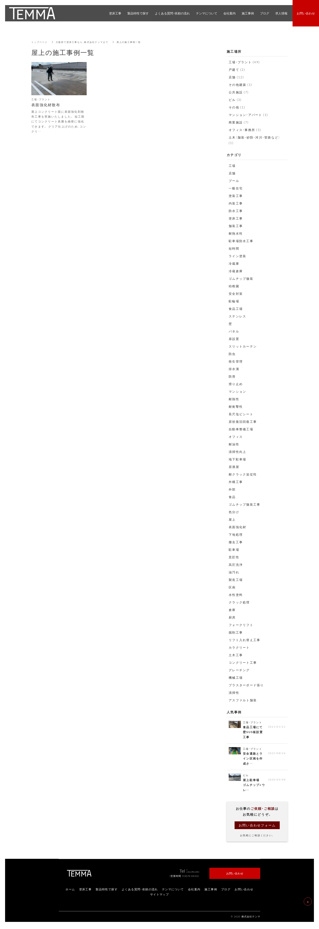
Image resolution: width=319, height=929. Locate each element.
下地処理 (236, 534)
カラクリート (239, 647)
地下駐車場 (237, 459)
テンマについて (173, 891)
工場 (232, 165)
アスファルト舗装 (243, 700)
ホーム (70, 891)
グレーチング (239, 670)
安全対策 (236, 293)
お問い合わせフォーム (257, 827)
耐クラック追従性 (243, 474)
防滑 (232, 376)
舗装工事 (236, 226)
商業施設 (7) (239, 122)
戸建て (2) (237, 69)
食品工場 (236, 308)
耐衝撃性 (236, 406)
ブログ (226, 891)
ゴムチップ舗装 (241, 278)
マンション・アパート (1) (248, 115)
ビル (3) (235, 99)
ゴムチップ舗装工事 (244, 504)
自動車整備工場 (241, 429)
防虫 (232, 354)
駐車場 (234, 549)
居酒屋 (234, 466)
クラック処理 (239, 602)
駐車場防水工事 (241, 241)
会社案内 (194, 891)
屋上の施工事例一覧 (135, 42)
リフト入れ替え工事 (244, 640)
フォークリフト (241, 625)
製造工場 (236, 579)
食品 (232, 497)
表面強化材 (237, 527)
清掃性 (234, 692)
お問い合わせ (244, 891)
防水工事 (236, 211)
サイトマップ (159, 896)
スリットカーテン (243, 346)
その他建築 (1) (240, 84)
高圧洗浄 (236, 564)
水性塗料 (236, 594)
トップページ (40, 42)
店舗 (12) (236, 77)
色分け (234, 512)
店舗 (232, 173)
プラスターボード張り (246, 685)
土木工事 (236, 655)
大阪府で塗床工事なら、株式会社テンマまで (85, 42)
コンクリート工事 (243, 662)
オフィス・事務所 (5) (245, 130)
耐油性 (234, 444)
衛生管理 (236, 361)
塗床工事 (236, 218)
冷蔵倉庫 (236, 271)
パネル (234, 331)
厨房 (232, 617)
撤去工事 (236, 542)
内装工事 (236, 203)
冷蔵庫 (234, 263)
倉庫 (232, 610)
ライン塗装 (237, 256)
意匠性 (234, 557)
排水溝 (234, 369)
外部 (232, 489)
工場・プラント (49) (244, 62)
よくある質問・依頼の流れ (140, 891)
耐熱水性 (236, 233)
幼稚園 (234, 286)
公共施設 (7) (239, 92)
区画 (232, 587)
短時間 (234, 248)
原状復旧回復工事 (243, 421)
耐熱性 (234, 399)
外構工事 (236, 482)
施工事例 (210, 891)
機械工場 (236, 677)
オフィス (236, 436)
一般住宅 (236, 188)
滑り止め (236, 384)
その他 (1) (237, 107)
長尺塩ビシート (241, 414)
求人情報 (281, 13)
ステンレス (237, 316)
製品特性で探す (107, 891)
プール (234, 180)
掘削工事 (236, 632)
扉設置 (234, 339)
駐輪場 (234, 301)
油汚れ (234, 572)
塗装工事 (236, 195)
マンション (237, 391)
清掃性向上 (237, 451)
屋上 (232, 519)
